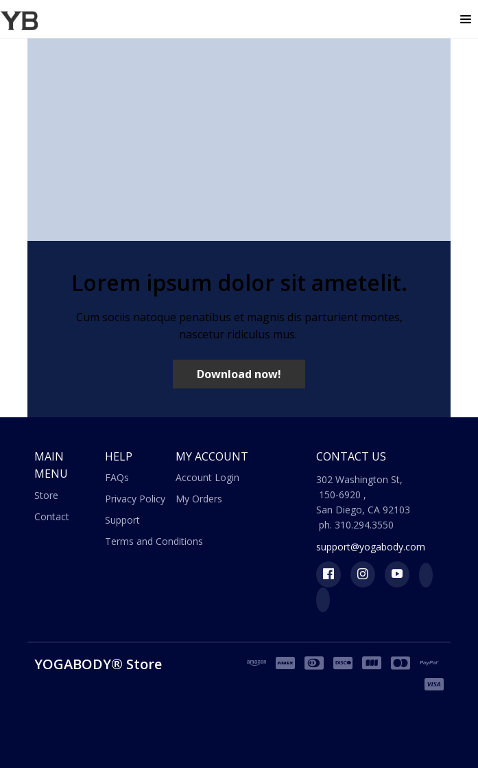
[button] (465, 20)
